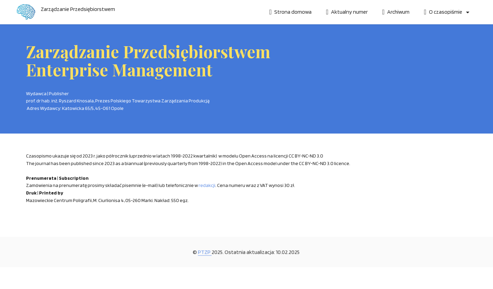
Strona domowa (290, 12)
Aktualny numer (347, 12)
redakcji (207, 185)
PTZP (205, 258)
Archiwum (395, 12)
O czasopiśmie (443, 12)
